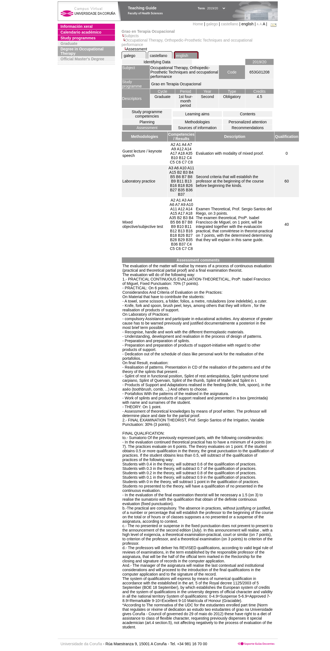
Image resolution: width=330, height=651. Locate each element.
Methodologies (197, 122)
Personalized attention (248, 122)
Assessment (146, 128)
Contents (247, 114)
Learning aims (197, 114)
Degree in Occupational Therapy (82, 51)
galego (212, 24)
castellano (229, 24)
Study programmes (78, 38)
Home (198, 24)
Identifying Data (157, 62)
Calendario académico (81, 32)
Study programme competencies (147, 114)
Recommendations (248, 128)
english (182, 55)
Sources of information (197, 128)
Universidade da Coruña (81, 644)
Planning (147, 122)
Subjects (131, 36)
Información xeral (77, 26)
